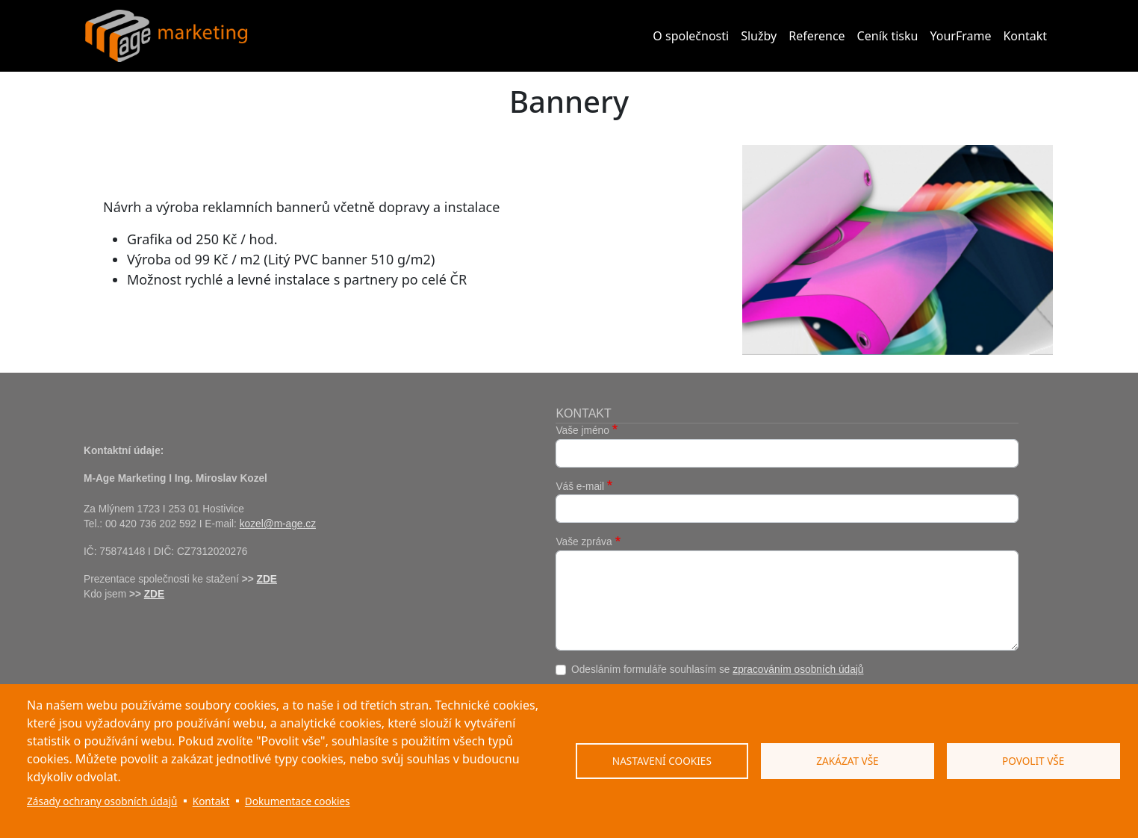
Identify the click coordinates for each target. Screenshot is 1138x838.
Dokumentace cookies (297, 801)
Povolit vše (1033, 761)
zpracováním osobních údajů (798, 669)
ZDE (267, 579)
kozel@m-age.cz (278, 524)
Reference (817, 36)
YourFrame (960, 36)
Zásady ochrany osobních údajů (102, 801)
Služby (759, 36)
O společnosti (691, 36)
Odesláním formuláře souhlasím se (717, 669)
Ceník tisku (887, 36)
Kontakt (1025, 36)
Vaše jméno (582, 430)
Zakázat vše (847, 761)
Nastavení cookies (662, 761)
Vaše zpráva (584, 541)
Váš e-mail (580, 486)
